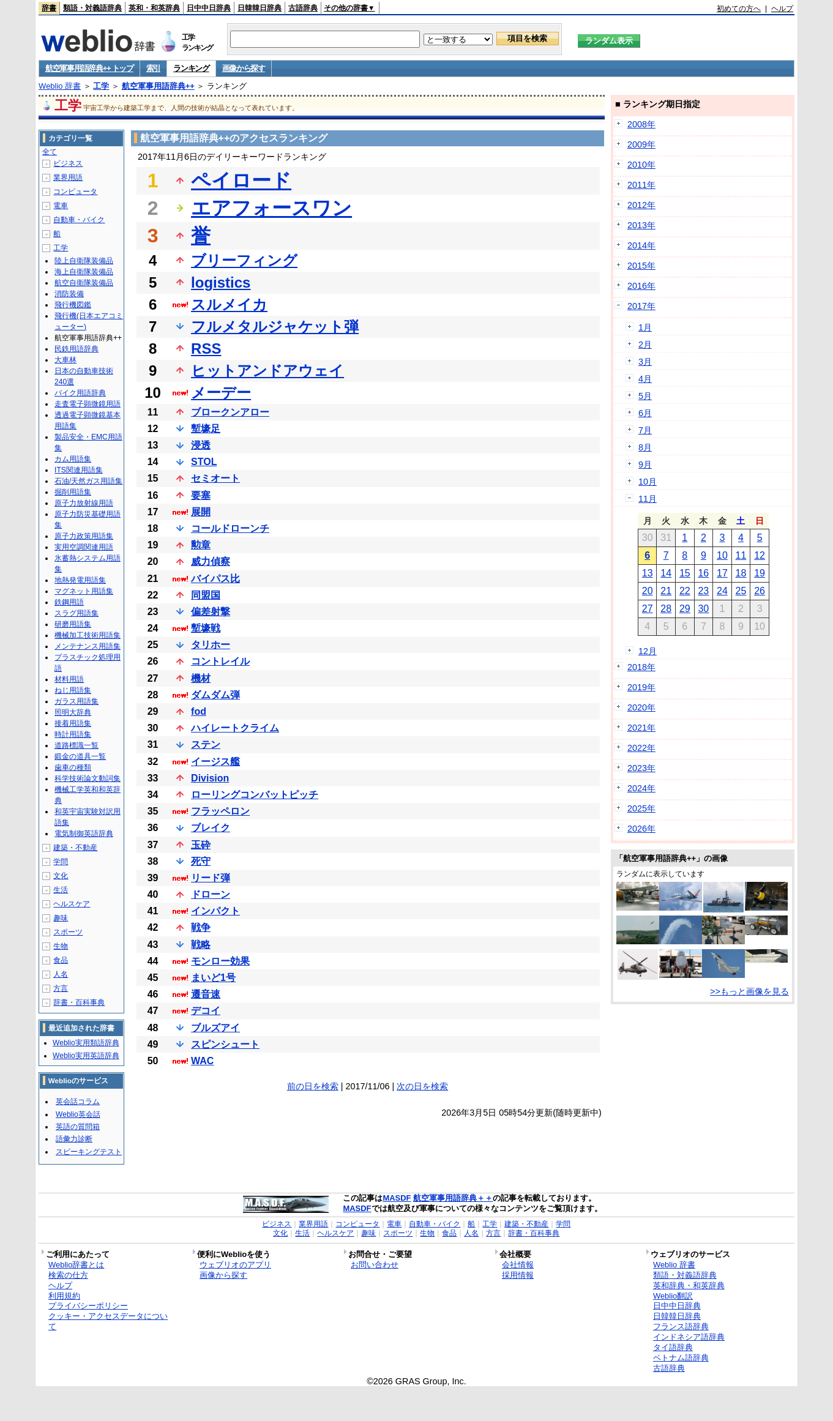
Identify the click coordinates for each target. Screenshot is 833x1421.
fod (198, 711)
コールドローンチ (230, 528)
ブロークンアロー (230, 412)
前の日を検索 (312, 1086)
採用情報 (518, 1275)
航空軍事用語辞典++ (158, 86)
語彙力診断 (74, 1139)
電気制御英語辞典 (83, 833)
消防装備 (69, 293)
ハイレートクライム (235, 728)
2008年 (641, 124)
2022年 (641, 748)
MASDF (397, 1198)
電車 (60, 205)
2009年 (641, 144)
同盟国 (205, 595)
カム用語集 (72, 459)
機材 (201, 678)
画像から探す (243, 68)
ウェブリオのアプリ (235, 1264)
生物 (60, 946)
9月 (645, 464)
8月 (645, 447)
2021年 (641, 728)
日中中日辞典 (209, 8)
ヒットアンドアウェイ (267, 370)
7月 (645, 430)
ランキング (191, 68)
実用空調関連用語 (83, 547)
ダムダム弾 (215, 695)
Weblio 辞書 (60, 86)
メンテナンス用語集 (87, 646)
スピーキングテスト (89, 1151)
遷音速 (205, 994)
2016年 (641, 286)
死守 (201, 861)
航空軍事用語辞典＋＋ (453, 1198)
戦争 (201, 927)
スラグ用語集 (76, 613)
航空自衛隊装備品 (83, 282)
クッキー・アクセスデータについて (108, 1321)
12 (759, 555)
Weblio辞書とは (76, 1264)
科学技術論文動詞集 (87, 778)
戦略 (201, 944)
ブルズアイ (215, 1028)
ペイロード (241, 181)
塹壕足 (205, 428)
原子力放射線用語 (83, 503)
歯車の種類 (72, 767)
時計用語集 (72, 734)
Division (210, 778)
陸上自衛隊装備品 (83, 260)
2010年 (641, 165)
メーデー (221, 392)
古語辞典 (303, 8)
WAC (202, 1061)
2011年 (641, 185)
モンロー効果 (220, 961)
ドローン (210, 894)
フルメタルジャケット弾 (275, 326)
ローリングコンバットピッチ (254, 794)
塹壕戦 (205, 628)
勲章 (201, 545)
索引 (153, 68)
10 (722, 555)
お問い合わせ (374, 1264)
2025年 (641, 808)
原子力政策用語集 (83, 536)
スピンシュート (225, 1044)
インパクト (215, 911)
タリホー (210, 645)
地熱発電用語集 (80, 580)
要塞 (201, 495)
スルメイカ (229, 304)
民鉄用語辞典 (76, 349)
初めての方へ (739, 8)
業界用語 (68, 177)
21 (665, 591)
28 (665, 608)
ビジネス (68, 163)
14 (665, 573)
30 (703, 608)
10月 (647, 482)
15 (684, 573)
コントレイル (220, 661)
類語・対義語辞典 (92, 8)
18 (741, 573)
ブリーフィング (244, 260)
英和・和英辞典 (154, 8)
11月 (647, 499)
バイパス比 (215, 578)
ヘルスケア (71, 904)
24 (722, 591)
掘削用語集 (72, 492)
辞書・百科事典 (79, 1002)
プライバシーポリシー (88, 1305)
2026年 (641, 829)
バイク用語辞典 (80, 393)
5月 (645, 396)
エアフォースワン (271, 208)
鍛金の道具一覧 (80, 756)
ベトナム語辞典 (681, 1357)
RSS (206, 348)
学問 (60, 861)
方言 (60, 988)
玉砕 (201, 845)
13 (647, 573)
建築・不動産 (75, 847)
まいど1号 (213, 977)
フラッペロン (220, 811)
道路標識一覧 (76, 745)
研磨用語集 (72, 624)
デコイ (205, 1010)
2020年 (641, 707)
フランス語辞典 (681, 1326)
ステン (205, 744)
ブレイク (210, 827)
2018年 (641, 667)
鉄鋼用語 (69, 602)
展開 (201, 512)
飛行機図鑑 (72, 304)
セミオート (215, 478)
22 (684, 591)
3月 (645, 362)
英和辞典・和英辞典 (689, 1285)
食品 (60, 960)
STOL (204, 462)
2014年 (641, 245)
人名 (60, 974)
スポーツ (68, 932)
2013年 (641, 225)
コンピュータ (75, 191)
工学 (101, 86)
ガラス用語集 (76, 701)
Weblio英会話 (78, 1114)
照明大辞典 (72, 712)
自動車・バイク (79, 219)
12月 (647, 651)
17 (722, 573)
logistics (220, 282)
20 (647, 591)
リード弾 (210, 878)
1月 (645, 327)
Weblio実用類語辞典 (86, 1043)
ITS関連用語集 (78, 470)
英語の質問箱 (78, 1126)
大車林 (65, 360)
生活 (60, 890)
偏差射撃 (210, 611)
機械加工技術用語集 (87, 635)
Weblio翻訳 (673, 1295)
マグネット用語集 (83, 591)
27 (647, 608)
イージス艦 (215, 761)
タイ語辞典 (673, 1347)
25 (741, 591)
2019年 (641, 687)
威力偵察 (210, 561)
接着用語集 (72, 723)
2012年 (641, 205)
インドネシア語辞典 (689, 1336)
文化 (60, 875)
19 (759, 573)
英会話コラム (78, 1101)
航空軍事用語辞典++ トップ (89, 68)
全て (49, 151)
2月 (645, 344)
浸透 (201, 445)
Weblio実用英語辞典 (86, 1055)
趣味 (60, 918)
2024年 (641, 788)
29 (684, 608)
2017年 (641, 306)
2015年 (641, 265)
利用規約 (64, 1295)
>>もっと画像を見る (749, 991)
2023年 (641, 768)
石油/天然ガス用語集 (88, 481)
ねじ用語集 (72, 690)
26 (759, 591)
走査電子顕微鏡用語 (87, 404)
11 (741, 555)
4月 (645, 379)
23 (703, 591)
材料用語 (69, 679)
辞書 (49, 8)
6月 (645, 413)
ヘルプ (782, 8)
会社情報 (518, 1264)
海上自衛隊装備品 (83, 271)
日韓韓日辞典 (259, 8)
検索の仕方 (68, 1275)
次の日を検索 (422, 1086)
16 (703, 573)
